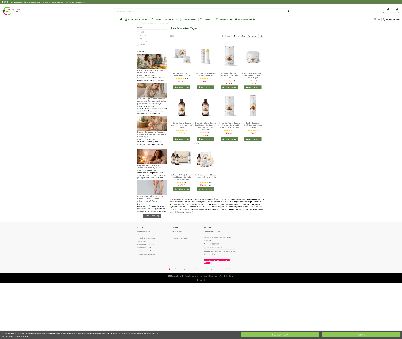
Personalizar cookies (21, 336)
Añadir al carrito (182, 87)
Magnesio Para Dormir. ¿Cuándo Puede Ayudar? (148, 166)
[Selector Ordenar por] (253, 36)
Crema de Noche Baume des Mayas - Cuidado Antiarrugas (253, 75)
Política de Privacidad (146, 244)
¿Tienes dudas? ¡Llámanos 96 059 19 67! (26, 2)
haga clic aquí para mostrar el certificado (221, 269)
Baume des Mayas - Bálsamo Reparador (181, 74)
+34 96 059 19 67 (213, 244)
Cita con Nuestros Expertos (53, 2)
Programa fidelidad (145, 251)
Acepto (361, 335)
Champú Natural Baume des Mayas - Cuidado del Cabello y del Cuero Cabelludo (205, 126)
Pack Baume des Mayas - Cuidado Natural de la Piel (205, 177)
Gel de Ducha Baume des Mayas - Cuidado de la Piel (181, 125)
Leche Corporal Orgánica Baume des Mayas (253, 125)
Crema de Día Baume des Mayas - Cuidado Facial (229, 75)
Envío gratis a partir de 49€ (75, 2)
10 (261, 36)
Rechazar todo (280, 335)
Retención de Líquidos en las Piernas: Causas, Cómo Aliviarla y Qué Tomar (151, 198)
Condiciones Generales (146, 238)
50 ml (142, 35)
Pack (142, 45)
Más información (7, 336)
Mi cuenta (175, 235)
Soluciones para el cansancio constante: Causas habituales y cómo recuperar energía (151, 101)
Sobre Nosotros (144, 232)
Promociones (143, 235)
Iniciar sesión (177, 232)
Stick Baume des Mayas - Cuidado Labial (205, 74)
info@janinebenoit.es (214, 248)
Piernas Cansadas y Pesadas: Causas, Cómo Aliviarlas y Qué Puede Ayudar (151, 134)
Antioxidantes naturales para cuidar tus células (151, 71)
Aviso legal (142, 241)
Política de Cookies (145, 248)
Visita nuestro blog (152, 216)
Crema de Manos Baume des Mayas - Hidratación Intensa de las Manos (229, 125)
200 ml (142, 38)
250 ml (143, 41)
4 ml (142, 32)
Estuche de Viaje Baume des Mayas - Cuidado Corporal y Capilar (181, 177)
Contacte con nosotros (146, 254)
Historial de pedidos (179, 238)
